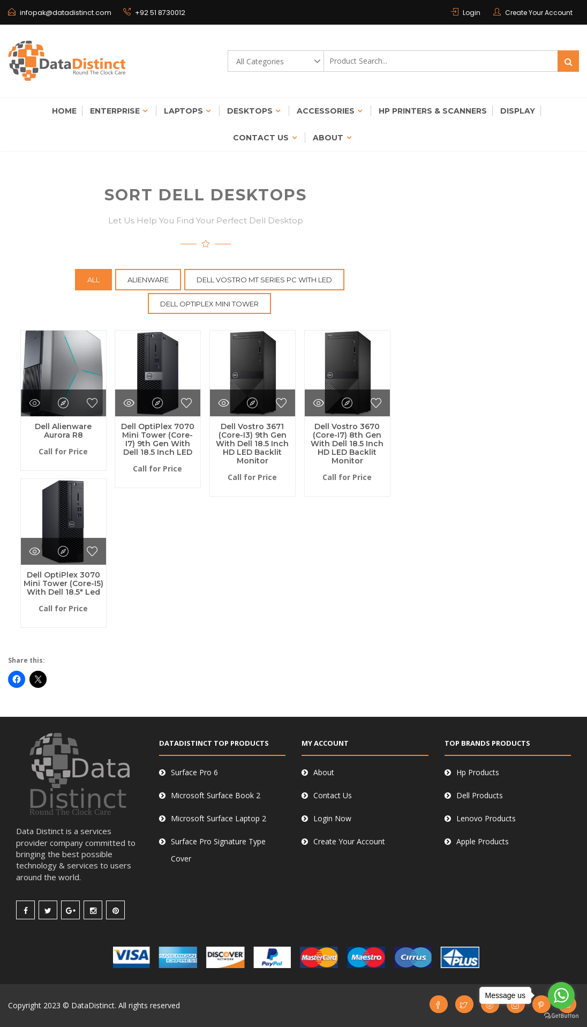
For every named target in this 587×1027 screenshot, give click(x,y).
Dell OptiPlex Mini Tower (209, 303)
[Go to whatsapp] (561, 995)
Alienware (148, 279)
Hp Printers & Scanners (433, 111)
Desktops (250, 111)
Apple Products (482, 841)
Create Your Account (539, 12)
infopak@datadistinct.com (64, 12)
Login (471, 12)
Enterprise (115, 111)
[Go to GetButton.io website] (561, 1016)
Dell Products (479, 795)
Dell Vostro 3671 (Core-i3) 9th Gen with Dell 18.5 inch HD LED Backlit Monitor (252, 443)
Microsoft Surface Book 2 (215, 795)
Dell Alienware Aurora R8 (63, 430)
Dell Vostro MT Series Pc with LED (264, 279)
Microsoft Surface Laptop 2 (218, 818)
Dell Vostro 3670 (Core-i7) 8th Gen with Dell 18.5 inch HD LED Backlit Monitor (347, 443)
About (328, 138)
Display (517, 111)
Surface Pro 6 (194, 772)
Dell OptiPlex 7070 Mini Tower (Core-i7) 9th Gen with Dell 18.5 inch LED (157, 439)
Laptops (183, 111)
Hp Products (477, 772)
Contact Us (261, 138)
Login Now (332, 818)
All (93, 279)
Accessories (326, 111)
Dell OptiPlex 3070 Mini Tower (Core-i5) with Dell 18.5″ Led (63, 583)
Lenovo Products (486, 818)
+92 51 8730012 (150, 12)
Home (64, 111)
